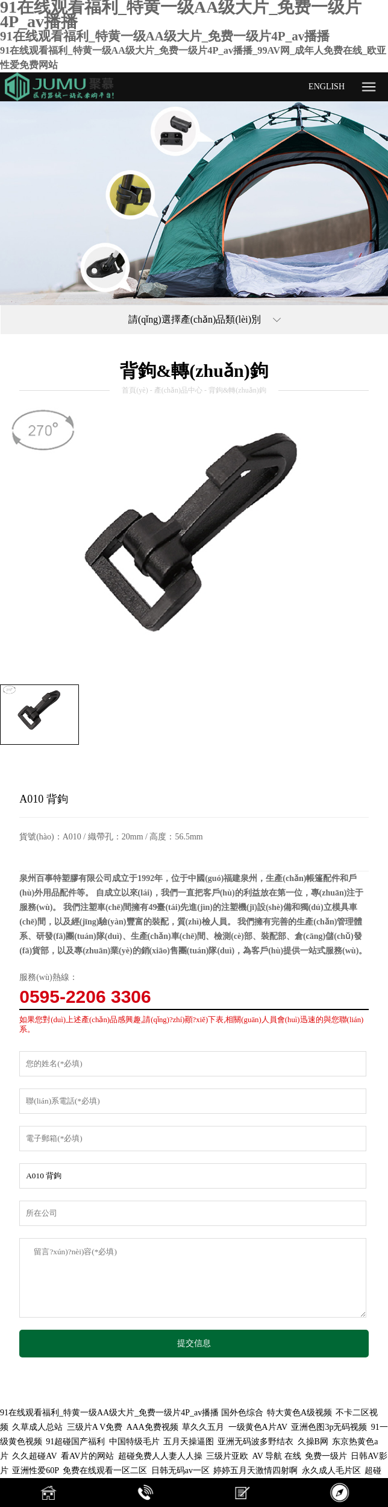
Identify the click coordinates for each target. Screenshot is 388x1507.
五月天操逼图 (188, 1441)
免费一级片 (326, 1456)
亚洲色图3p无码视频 (329, 1427)
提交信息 (194, 1343)
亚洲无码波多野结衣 (255, 1441)
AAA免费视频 (152, 1427)
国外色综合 (242, 1412)
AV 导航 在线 (276, 1456)
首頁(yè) (135, 390)
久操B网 (313, 1441)
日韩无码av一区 (180, 1470)
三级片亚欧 (227, 1456)
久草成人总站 (37, 1427)
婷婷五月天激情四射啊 (255, 1470)
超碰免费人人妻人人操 (160, 1456)
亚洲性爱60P (35, 1470)
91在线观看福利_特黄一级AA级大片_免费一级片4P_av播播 (109, 1412)
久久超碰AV (34, 1456)
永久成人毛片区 (331, 1470)
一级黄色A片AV (258, 1427)
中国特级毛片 (134, 1441)
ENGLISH (326, 86)
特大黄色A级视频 (299, 1412)
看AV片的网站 (87, 1456)
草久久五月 (203, 1427)
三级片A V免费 (95, 1427)
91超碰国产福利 (75, 1441)
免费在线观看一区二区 (105, 1470)
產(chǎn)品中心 (178, 390)
